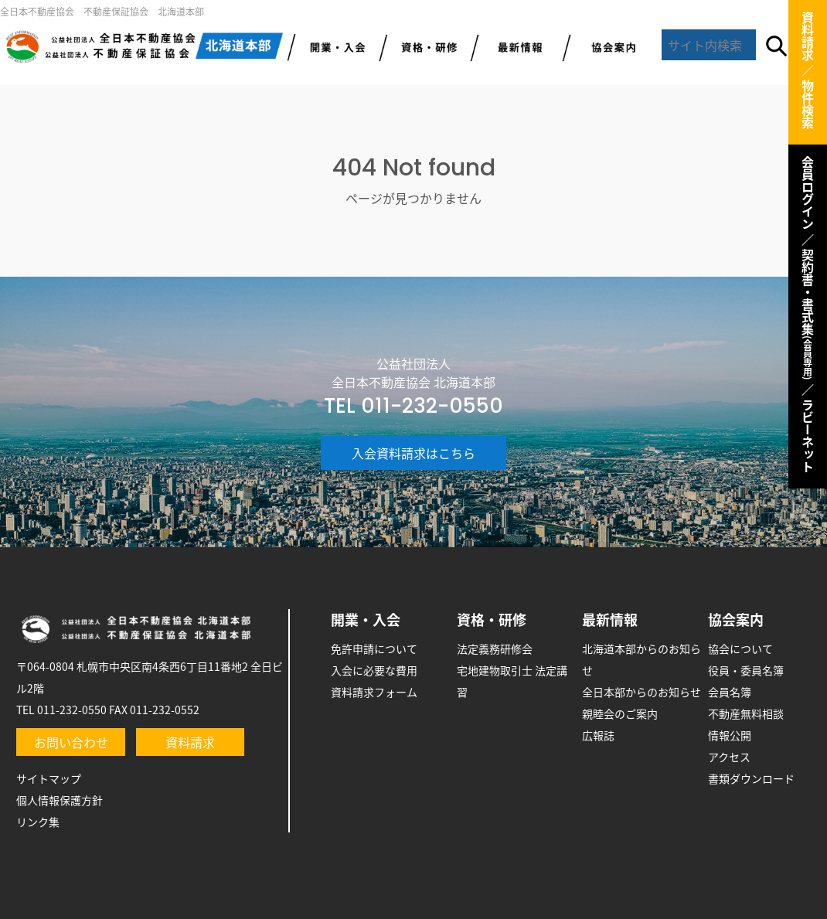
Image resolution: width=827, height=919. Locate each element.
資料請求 (190, 742)
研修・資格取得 (425, 46)
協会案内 (609, 46)
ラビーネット (807, 436)
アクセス (729, 756)
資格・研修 (491, 619)
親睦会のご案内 (620, 713)
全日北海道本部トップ (144, 46)
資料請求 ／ (807, 44)
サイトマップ (48, 778)
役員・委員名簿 (746, 670)
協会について (740, 648)
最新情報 (517, 46)
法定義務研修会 (495, 648)
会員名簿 (729, 691)
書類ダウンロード (751, 778)
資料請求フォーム (374, 691)
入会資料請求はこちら (413, 453)
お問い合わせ (71, 742)
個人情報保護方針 (59, 800)
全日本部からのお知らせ (641, 691)
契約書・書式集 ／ (807, 322)
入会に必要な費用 (374, 670)
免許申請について (374, 648)
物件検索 (807, 104)
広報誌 (598, 735)
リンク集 (38, 821)
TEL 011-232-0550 (413, 406)
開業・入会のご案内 (333, 46)
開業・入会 (365, 619)
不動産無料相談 (746, 713)
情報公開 (729, 735)
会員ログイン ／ (807, 201)
